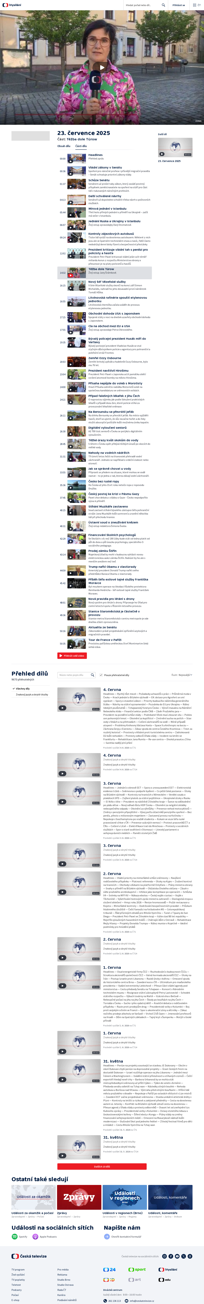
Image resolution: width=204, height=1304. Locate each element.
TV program (18, 1269)
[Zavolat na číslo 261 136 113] (112, 1301)
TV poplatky (18, 1279)
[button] (102, 67)
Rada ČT (61, 1289)
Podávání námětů (66, 1300)
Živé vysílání (18, 1274)
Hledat (162, 6)
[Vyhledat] (92, 675)
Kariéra (61, 1295)
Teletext (16, 1284)
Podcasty (16, 1289)
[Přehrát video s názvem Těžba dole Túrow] (102, 67)
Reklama (62, 1274)
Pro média (63, 1269)
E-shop (15, 1300)
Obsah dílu (63, 146)
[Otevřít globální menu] (196, 5)
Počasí (15, 1295)
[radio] (30, 688)
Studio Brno (63, 1279)
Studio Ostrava (65, 1284)
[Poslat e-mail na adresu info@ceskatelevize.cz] (139, 1301)
